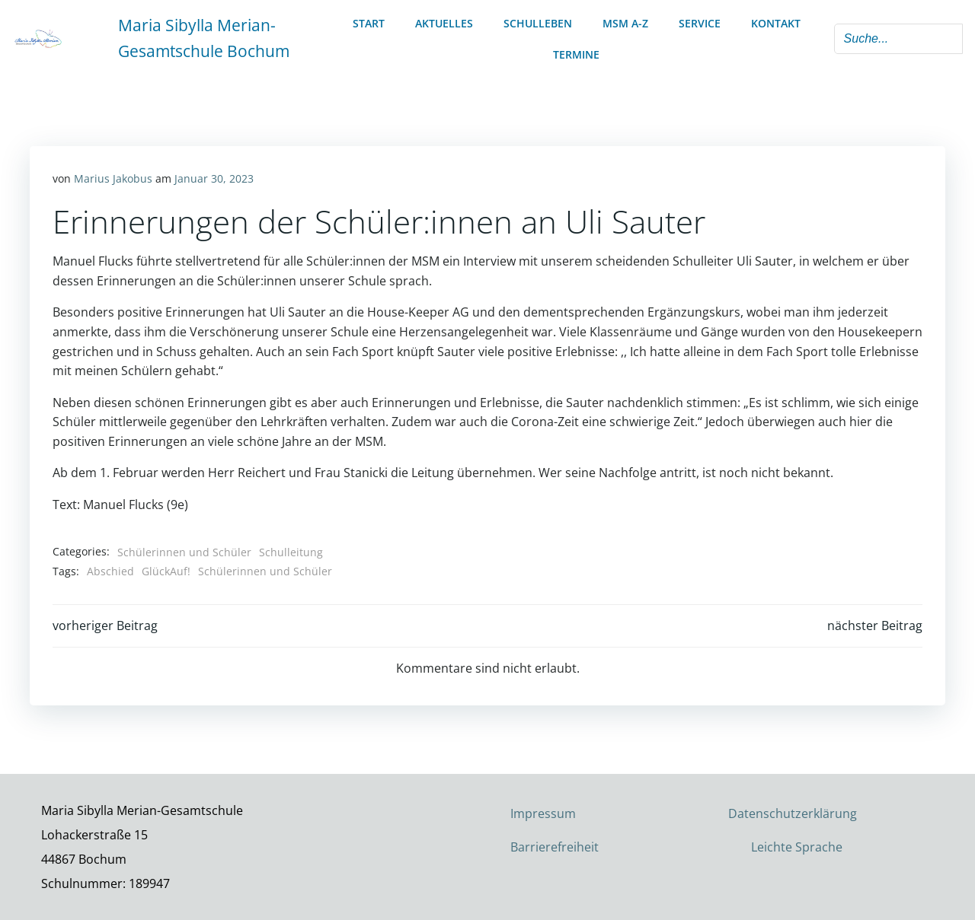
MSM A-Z (625, 23)
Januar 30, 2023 (214, 178)
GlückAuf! (166, 571)
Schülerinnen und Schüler (184, 552)
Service (700, 23)
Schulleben (537, 23)
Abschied (110, 571)
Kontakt (776, 23)
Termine (576, 54)
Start (369, 23)
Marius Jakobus (113, 178)
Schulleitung (291, 552)
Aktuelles (444, 23)
